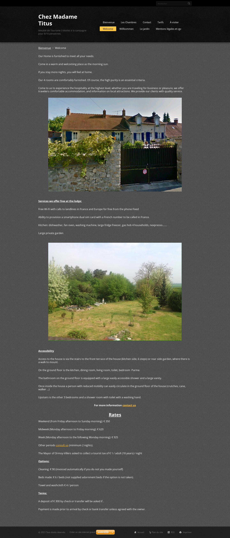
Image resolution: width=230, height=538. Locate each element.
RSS (173, 532)
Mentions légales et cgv (168, 28)
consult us (62, 445)
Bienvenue (109, 22)
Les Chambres (128, 22)
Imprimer (187, 532)
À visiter (174, 22)
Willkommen (126, 28)
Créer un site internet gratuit (82, 532)
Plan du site (157, 532)
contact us (129, 405)
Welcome (108, 28)
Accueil (141, 532)
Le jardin (145, 28)
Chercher (189, 3)
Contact (147, 22)
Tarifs (160, 22)
